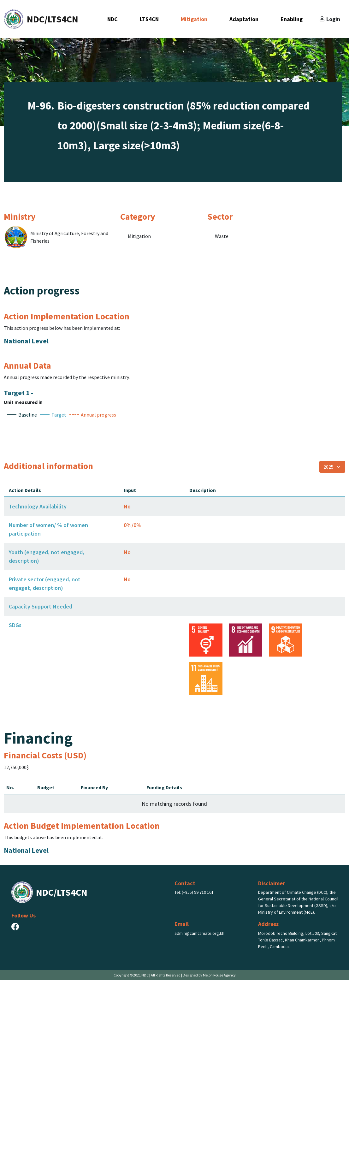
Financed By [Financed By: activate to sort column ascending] (94, 958)
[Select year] (332, 638)
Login (329, 19)
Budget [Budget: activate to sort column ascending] (45, 958)
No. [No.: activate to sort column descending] (10, 958)
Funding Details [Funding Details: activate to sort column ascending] (164, 958)
